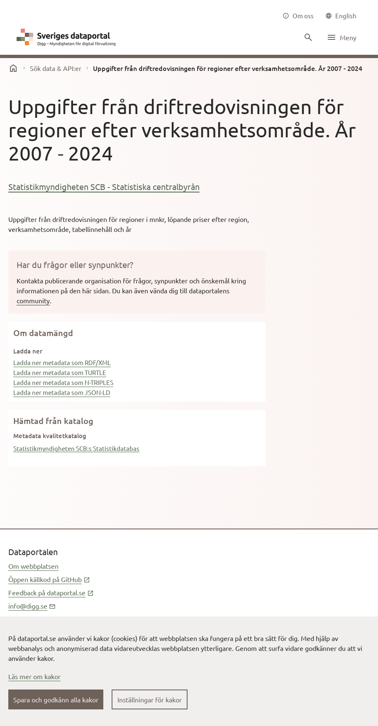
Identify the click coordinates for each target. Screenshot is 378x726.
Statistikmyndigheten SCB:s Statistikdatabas (76, 448)
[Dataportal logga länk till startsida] (68, 37)
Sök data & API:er (55, 68)
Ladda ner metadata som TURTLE (59, 372)
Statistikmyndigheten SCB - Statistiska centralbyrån (104, 186)
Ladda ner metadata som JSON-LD (61, 392)
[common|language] (340, 15)
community (33, 300)
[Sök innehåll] (307, 37)
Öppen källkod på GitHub (49, 579)
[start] (13, 68)
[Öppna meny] (341, 37)
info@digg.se (32, 606)
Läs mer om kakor (34, 676)
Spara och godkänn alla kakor (55, 699)
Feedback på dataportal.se (51, 592)
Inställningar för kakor (149, 699)
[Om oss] (298, 15)
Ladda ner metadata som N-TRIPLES (63, 382)
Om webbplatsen (33, 566)
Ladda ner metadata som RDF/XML (62, 362)
